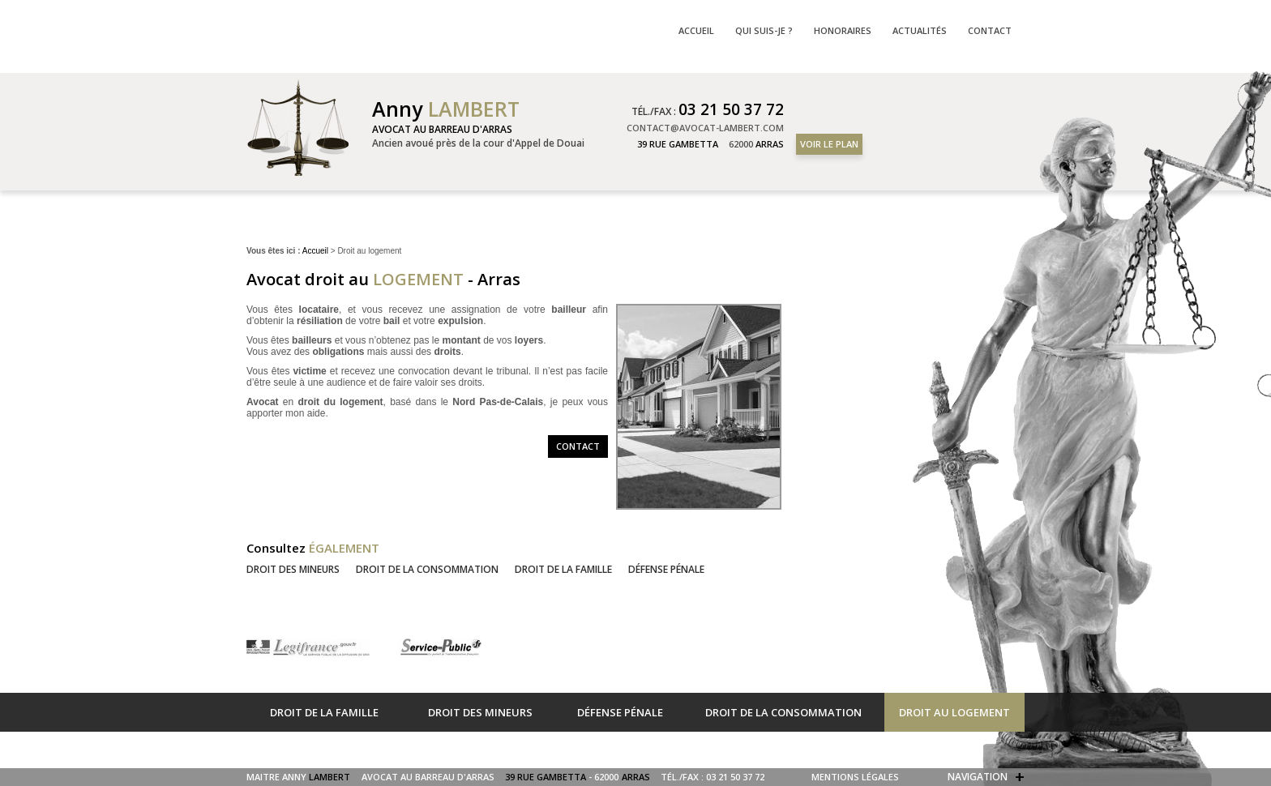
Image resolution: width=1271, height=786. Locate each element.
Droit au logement (954, 712)
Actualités (919, 30)
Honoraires (842, 30)
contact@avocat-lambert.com (705, 128)
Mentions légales (855, 777)
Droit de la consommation (427, 569)
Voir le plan (829, 144)
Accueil (315, 250)
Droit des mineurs (293, 569)
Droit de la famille (563, 569)
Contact (578, 446)
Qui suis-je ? (764, 30)
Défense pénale (666, 569)
